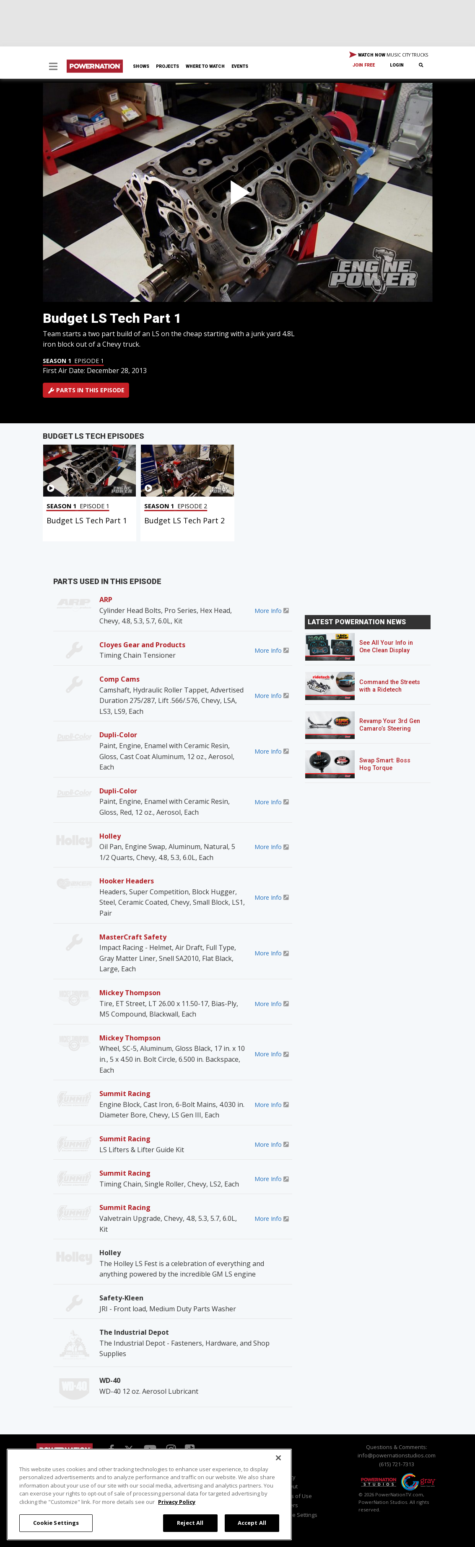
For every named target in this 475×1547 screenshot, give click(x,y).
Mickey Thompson (130, 992)
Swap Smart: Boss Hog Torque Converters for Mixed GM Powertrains (389, 772)
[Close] (278, 1458)
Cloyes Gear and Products (142, 644)
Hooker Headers (126, 880)
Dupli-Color (118, 734)
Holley (110, 836)
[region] (149, 1494)
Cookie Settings (297, 1515)
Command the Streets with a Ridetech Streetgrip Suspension (390, 690)
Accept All (252, 1522)
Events (239, 66)
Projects (167, 66)
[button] (53, 67)
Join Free (364, 65)
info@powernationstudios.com (397, 1455)
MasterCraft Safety (132, 937)
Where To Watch (205, 66)
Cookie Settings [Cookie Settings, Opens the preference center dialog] (56, 1522)
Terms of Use (295, 1496)
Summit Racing (125, 1093)
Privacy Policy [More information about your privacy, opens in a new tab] (176, 1502)
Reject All (190, 1522)
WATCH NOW (388, 55)
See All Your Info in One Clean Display (386, 646)
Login (397, 65)
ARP (105, 599)
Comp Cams (119, 679)
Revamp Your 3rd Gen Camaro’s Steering (389, 725)
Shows (141, 66)
